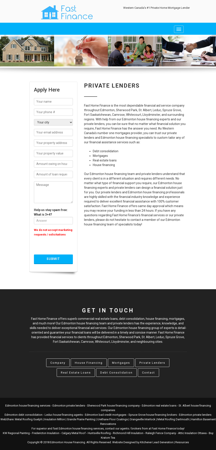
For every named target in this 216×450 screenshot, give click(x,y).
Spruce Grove (174, 337)
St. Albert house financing (195, 405)
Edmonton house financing (22, 405)
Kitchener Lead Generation (156, 442)
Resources (182, 442)
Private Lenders (152, 362)
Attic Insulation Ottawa (192, 433)
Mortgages (121, 362)
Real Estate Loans (76, 372)
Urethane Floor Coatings (112, 419)
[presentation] (67, 245)
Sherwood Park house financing (107, 405)
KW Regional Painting (16, 433)
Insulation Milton (54, 419)
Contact (148, 372)
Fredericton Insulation (45, 433)
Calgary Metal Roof (73, 433)
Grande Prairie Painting (81, 419)
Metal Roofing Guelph (28, 419)
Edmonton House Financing (67, 442)
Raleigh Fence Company (161, 433)
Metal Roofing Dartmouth (173, 419)
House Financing (89, 362)
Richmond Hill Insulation (128, 433)
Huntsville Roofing (99, 433)
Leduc (160, 337)
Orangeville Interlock (142, 419)
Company (57, 362)
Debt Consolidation (116, 372)
